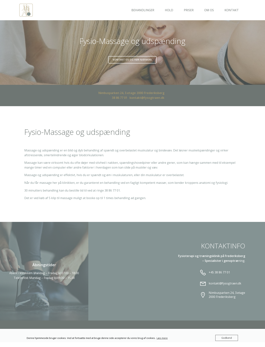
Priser (190, 10)
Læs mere (162, 338)
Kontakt (233, 10)
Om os (210, 10)
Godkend (226, 337)
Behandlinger (145, 10)
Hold (171, 10)
